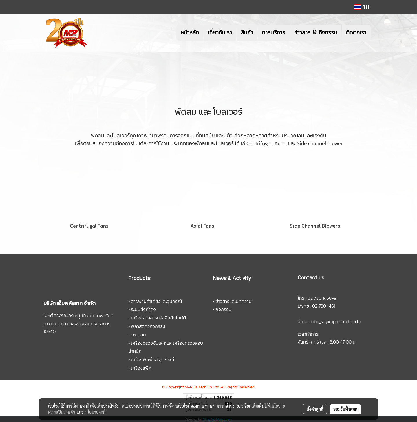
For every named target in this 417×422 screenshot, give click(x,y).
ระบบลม (138, 334)
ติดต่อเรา (356, 32)
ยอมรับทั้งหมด (345, 409)
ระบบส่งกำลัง (143, 309)
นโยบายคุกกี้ (95, 411)
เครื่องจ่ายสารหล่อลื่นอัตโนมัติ (158, 317)
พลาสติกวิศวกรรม (148, 326)
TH (361, 7)
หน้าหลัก (190, 32)
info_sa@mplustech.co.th (335, 321)
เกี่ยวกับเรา (220, 32)
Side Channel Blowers (315, 226)
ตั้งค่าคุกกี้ (315, 409)
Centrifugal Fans (89, 226)
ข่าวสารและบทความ (233, 301)
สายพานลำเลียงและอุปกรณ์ (156, 301)
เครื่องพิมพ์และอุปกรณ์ (152, 359)
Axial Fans (202, 226)
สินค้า (247, 32)
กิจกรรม (223, 309)
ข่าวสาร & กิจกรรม (315, 32)
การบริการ (273, 32)
